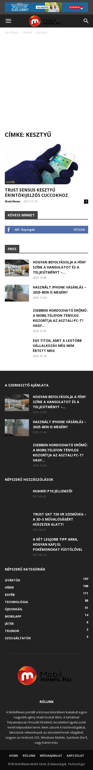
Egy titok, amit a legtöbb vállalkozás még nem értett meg (57, 345)
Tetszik (79, 229)
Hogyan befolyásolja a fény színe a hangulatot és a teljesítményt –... (59, 267)
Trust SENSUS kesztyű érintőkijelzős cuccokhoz (36, 192)
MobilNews (12, 201)
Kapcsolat (75, 756)
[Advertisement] (46, 84)
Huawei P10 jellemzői (52, 491)
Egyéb (10, 182)
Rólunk (29, 756)
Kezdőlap (11, 32)
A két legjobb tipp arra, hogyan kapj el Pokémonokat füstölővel (58, 544)
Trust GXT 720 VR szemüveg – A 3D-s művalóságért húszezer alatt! (59, 519)
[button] (8, 21)
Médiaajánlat (51, 756)
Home (13, 756)
